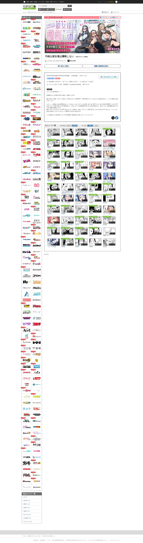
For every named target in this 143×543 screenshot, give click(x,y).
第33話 (91, 235)
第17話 (91, 180)
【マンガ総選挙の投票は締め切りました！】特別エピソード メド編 (67, 193)
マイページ (116, 12)
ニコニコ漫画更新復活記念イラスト (109, 159)
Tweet (113, 117)
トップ (42, 9)
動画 (28, 1)
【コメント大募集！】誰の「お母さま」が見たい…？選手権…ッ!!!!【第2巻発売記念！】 (109, 182)
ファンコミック (28, 521)
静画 (31, 1)
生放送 (35, 1)
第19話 (91, 191)
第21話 (49, 202)
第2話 (63, 136)
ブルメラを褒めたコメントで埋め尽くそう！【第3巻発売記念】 (53, 226)
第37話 (105, 246)
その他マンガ (27, 518)
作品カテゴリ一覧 (29, 494)
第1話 (49, 136)
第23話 (105, 202)
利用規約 (42, 540)
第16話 (77, 180)
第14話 (77, 169)
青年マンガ (27, 504)
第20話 (105, 191)
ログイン (100, 1)
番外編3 (50, 180)
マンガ (59, 9)
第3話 (76, 136)
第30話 (49, 235)
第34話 (63, 246)
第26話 (91, 213)
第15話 (63, 180)
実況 (51, 1)
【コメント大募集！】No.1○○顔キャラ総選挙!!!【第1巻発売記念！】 (109, 149)
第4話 (90, 136)
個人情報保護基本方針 (58, 540)
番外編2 (105, 169)
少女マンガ (27, 507)
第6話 (49, 147)
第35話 (77, 246)
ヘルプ (48, 540)
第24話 (49, 213)
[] (83, 75)
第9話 (49, 158)
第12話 (49, 169)
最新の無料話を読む (101, 66)
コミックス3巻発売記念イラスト (67, 225)
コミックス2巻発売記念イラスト (81, 203)
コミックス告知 (65, 202)
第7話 (63, 147)
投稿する (106, 12)
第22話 (91, 202)
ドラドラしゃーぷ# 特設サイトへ (110, 17)
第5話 (104, 136)
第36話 (91, 246)
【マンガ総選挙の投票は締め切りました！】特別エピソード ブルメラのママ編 (81, 193)
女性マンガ (27, 511)
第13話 (63, 169)
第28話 (91, 224)
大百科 (47, 1)
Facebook (116, 117)
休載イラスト (92, 147)
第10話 (63, 158)
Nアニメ (56, 1)
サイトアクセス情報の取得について (97, 540)
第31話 (63, 235)
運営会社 (36, 540)
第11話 (77, 158)
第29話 (105, 224)
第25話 (63, 213)
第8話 (76, 147)
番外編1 (91, 169)
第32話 (77, 235)
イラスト (51, 9)
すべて (25, 497)
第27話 (77, 224)
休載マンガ (92, 158)
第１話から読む (63, 66)
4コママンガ (27, 514)
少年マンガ (27, 500)
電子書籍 (68, 9)
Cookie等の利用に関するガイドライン (76, 540)
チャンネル (41, 1)
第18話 (49, 191)
